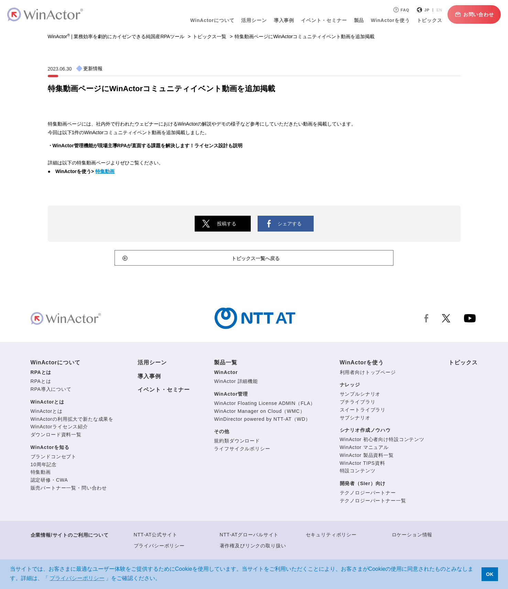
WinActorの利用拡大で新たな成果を (72, 420)
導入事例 (281, 20)
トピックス (426, 20)
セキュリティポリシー (331, 536)
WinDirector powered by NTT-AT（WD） (262, 420)
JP (423, 10)
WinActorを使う (387, 20)
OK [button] (490, 574)
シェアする (290, 223)
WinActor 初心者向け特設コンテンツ (382, 441)
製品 (356, 20)
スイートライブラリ (363, 411)
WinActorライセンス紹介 (59, 428)
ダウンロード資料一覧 (56, 436)
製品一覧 (225, 364)
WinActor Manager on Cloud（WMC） (259, 412)
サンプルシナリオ (360, 395)
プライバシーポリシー (159, 547)
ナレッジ (350, 386)
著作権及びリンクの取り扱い (253, 547)
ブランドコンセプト (54, 458)
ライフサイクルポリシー (242, 450)
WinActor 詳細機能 (236, 383)
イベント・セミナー (321, 20)
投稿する (226, 223)
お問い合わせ (471, 14)
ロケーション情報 (412, 536)
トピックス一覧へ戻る (257, 259)
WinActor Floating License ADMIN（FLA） (264, 404)
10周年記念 (44, 466)
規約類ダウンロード (237, 442)
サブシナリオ (355, 419)
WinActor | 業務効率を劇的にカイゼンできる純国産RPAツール (116, 36)
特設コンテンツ (358, 472)
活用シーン (251, 20)
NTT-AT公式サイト (155, 536)
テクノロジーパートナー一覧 (373, 502)
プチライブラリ (358, 403)
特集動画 (105, 171)
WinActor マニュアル (364, 448)
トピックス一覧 (209, 36)
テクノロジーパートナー (368, 494)
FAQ (397, 10)
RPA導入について (51, 391)
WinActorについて (209, 20)
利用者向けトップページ (368, 373)
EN (436, 10)
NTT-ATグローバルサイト (249, 536)
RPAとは (41, 373)
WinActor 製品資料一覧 (367, 456)
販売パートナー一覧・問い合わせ (69, 489)
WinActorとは (48, 403)
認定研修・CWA (49, 481)
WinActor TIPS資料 (362, 464)
